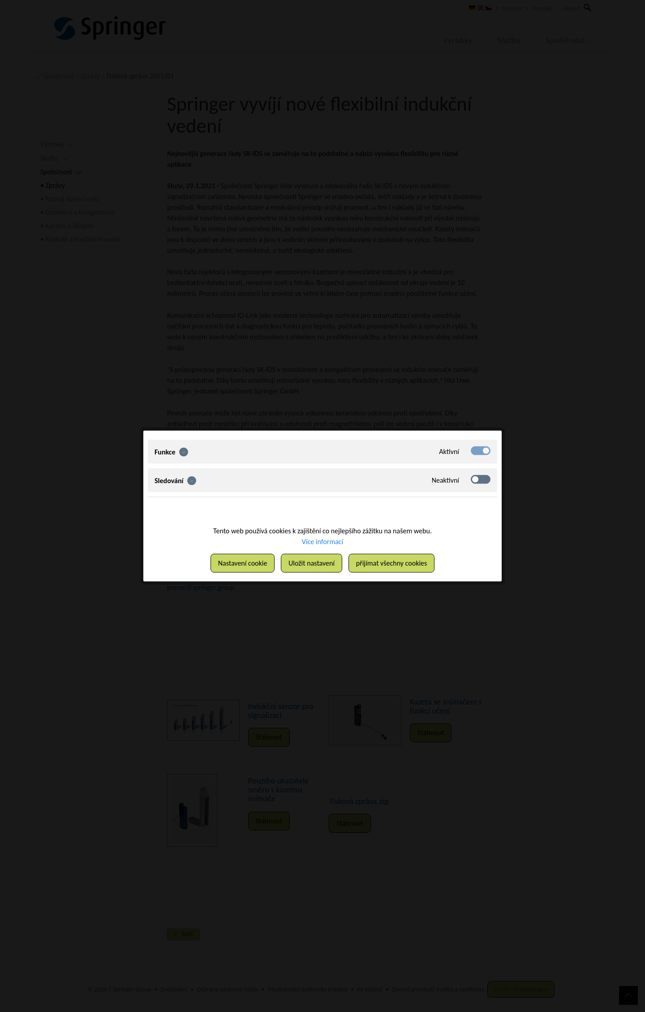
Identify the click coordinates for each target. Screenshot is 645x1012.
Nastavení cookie (242, 563)
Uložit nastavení (311, 563)
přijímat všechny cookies (391, 563)
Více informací (323, 541)
